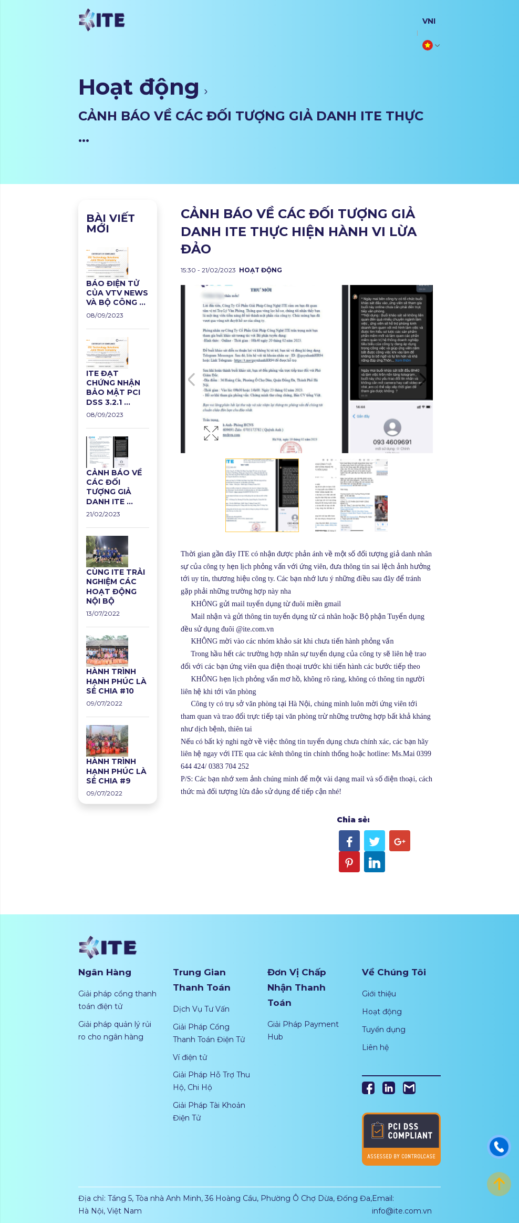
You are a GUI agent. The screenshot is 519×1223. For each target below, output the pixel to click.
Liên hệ (375, 1047)
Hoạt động (139, 86)
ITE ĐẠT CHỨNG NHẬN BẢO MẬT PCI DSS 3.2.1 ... (113, 388)
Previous (191, 379)
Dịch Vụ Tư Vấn (201, 1009)
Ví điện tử (190, 1057)
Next (422, 379)
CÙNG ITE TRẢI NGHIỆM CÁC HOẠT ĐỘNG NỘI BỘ (115, 586)
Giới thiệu (379, 993)
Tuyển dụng (384, 1029)
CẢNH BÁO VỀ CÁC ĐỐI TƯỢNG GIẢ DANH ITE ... (114, 487)
